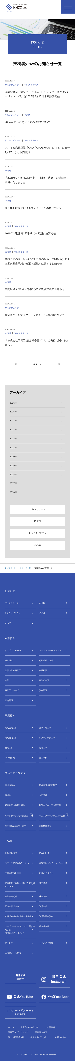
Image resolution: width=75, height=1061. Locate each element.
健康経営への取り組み (15, 805)
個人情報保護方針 (16, 1037)
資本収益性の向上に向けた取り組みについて (20, 885)
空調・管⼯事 (45, 728)
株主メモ (43, 897)
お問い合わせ (61, 1037)
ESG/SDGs (10, 785)
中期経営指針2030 (13, 873)
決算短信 (43, 906)
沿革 (7, 681)
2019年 (13, 465)
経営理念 (9, 660)
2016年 (13, 492)
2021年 (13, 447)
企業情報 (10, 638)
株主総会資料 (11, 897)
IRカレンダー (45, 853)
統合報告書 (44, 926)
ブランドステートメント (50, 650)
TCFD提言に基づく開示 (15, 826)
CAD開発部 (50, 1027)
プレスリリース (37, 509)
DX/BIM (8, 795)
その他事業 (10, 758)
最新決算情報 (11, 853)
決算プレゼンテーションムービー (54, 863)
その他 (37, 545)
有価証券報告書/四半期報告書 (18, 916)
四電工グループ (50, 805)
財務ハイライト (46, 873)
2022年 (13, 438)
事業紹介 (10, 715)
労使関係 (9, 700)
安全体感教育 (45, 826)
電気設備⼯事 (11, 728)
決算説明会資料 (46, 916)
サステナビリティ (37, 533)
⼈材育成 (43, 795)
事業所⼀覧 (44, 681)
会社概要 (43, 670)
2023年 (13, 429)
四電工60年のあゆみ (29, 1027)
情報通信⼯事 (11, 738)
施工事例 (43, 758)
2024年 (13, 420)
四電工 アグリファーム (18, 1032)
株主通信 (43, 883)
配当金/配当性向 (12, 906)
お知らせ (10, 591)
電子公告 (9, 943)
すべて (8, 623)
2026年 (13, 403)
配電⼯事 (9, 748)
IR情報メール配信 (13, 953)
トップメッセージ (13, 650)
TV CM (11, 1027)
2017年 (13, 483)
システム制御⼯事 (47, 738)
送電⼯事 (43, 748)
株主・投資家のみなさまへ (17, 863)
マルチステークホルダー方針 (54, 815)
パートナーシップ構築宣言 (19, 815)
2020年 (13, 456)
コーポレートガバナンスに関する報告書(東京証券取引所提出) (20, 929)
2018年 (13, 474)
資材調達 (43, 691)
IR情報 (37, 521)
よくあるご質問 (46, 943)
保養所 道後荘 (41, 1032)
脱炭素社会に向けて (48, 785)
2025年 (13, 411)
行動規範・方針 (46, 660)
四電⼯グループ (12, 691)
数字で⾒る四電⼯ (13, 670)
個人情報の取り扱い (39, 1037)
